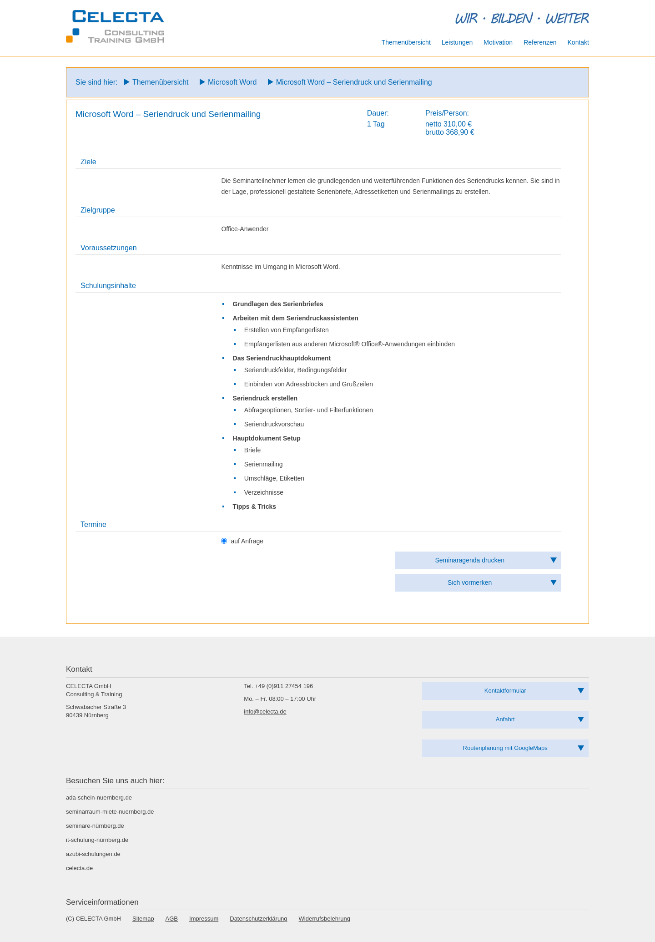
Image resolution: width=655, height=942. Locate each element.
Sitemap (143, 918)
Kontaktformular (505, 690)
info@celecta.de (265, 711)
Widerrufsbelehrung (324, 918)
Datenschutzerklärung (258, 918)
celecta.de (79, 868)
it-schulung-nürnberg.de (97, 839)
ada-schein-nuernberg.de (99, 797)
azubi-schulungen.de (93, 854)
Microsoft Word (232, 82)
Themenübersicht (160, 82)
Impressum (203, 918)
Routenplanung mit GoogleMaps (505, 747)
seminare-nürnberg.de (95, 825)
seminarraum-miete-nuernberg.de (110, 811)
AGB (172, 918)
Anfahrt (505, 719)
